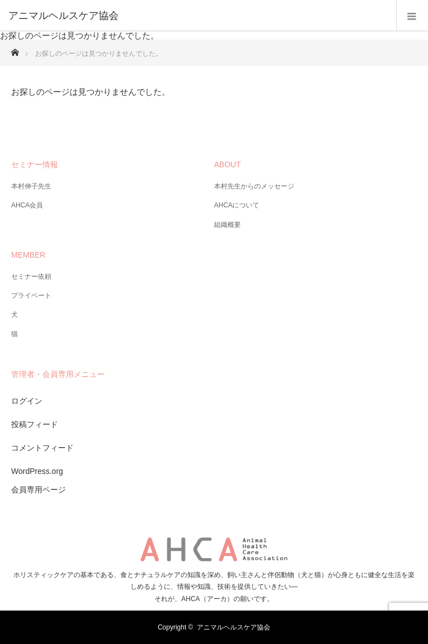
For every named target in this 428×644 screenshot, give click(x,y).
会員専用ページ (38, 489)
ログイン (26, 400)
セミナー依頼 (31, 276)
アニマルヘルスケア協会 (233, 627)
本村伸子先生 (31, 186)
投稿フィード (34, 424)
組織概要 (227, 225)
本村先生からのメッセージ (254, 186)
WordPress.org (37, 471)
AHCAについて (236, 205)
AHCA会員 (27, 205)
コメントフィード (42, 447)
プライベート (31, 295)
